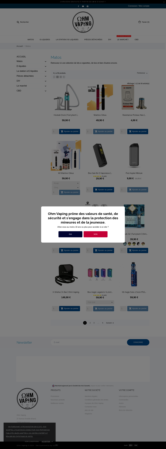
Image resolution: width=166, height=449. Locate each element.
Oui (70, 234)
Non (95, 234)
